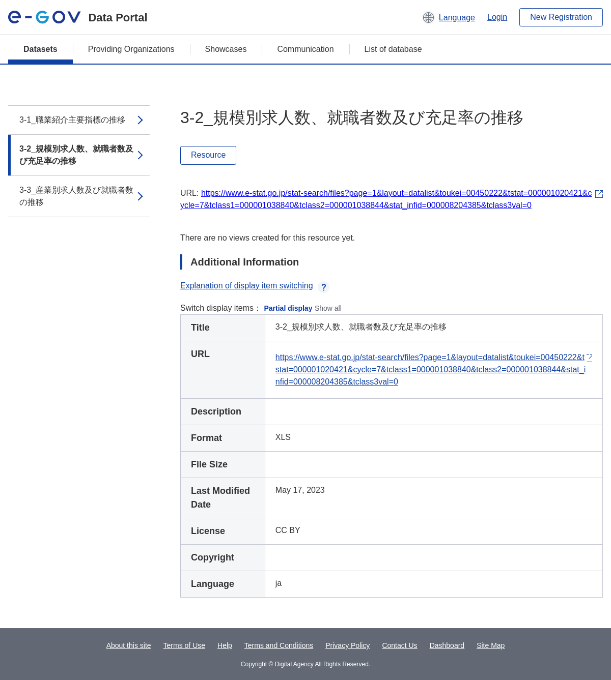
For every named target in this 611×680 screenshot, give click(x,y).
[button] (448, 17)
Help (224, 645)
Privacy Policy (347, 645)
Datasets (40, 49)
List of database (393, 49)
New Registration (561, 17)
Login (497, 17)
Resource (208, 155)
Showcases (226, 49)
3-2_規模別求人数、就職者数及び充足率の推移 (76, 154)
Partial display (288, 308)
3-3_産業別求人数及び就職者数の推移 (76, 196)
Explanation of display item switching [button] (254, 285)
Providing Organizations (131, 49)
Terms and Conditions (278, 645)
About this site (128, 645)
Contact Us (399, 645)
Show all (328, 308)
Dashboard (447, 645)
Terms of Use (184, 645)
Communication (305, 49)
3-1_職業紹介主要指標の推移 (72, 119)
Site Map (491, 645)
